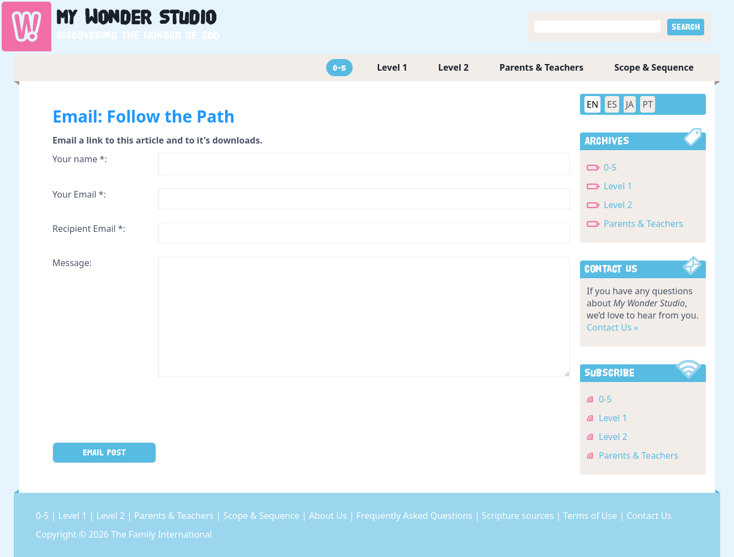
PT (647, 104)
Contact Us (648, 516)
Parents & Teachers (541, 67)
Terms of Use (591, 516)
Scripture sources (519, 516)
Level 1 (392, 67)
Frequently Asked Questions (416, 516)
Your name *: (79, 159)
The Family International (161, 534)
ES (612, 104)
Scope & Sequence (654, 67)
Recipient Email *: (88, 228)
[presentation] (136, 411)
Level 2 (453, 67)
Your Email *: (79, 194)
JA (630, 104)
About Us (329, 516)
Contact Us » (613, 327)
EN (592, 104)
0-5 (339, 67)
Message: (72, 263)
